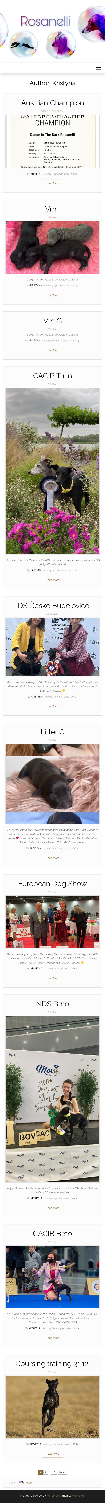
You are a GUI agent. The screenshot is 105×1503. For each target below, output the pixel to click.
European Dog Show (52, 883)
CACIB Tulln (52, 376)
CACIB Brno (52, 1233)
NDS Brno (52, 1004)
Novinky (45, 111)
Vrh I (52, 209)
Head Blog (78, 1495)
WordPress (53, 1495)
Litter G (52, 732)
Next (62, 1472)
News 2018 (57, 111)
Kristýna (37, 173)
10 (54, 1472)
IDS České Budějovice (52, 605)
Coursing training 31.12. (52, 1363)
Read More (52, 183)
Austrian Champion (52, 103)
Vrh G (52, 321)
